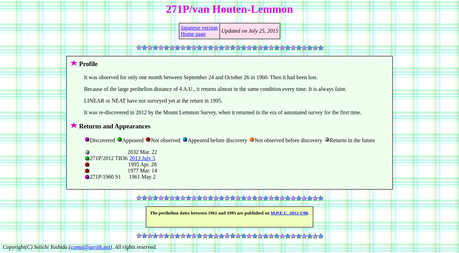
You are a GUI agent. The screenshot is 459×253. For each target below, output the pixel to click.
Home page (193, 34)
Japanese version (199, 28)
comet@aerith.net (90, 247)
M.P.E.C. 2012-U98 (289, 212)
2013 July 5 (142, 158)
